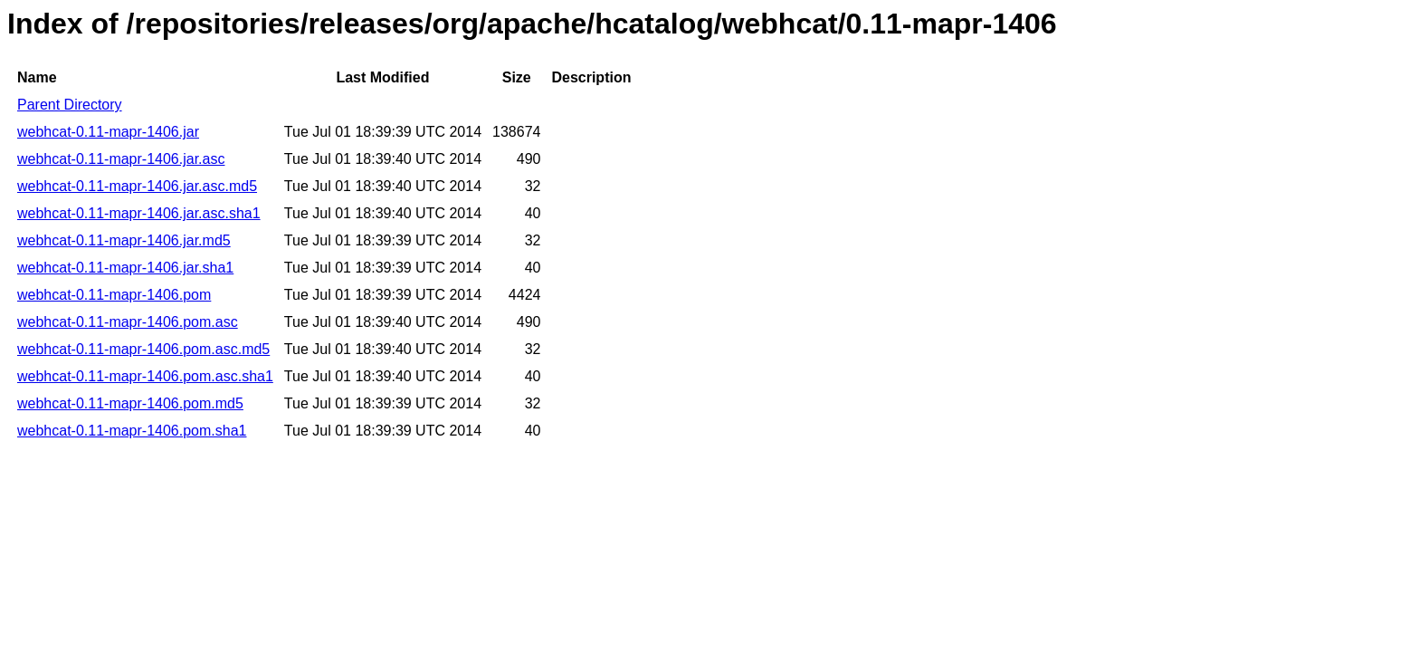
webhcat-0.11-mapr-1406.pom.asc (127, 322)
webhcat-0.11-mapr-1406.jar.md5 (124, 240)
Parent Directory (69, 104)
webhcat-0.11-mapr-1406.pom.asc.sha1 (145, 376)
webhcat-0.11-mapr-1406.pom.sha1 (131, 430)
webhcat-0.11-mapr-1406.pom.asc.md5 (143, 349)
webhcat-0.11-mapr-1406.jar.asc (120, 159)
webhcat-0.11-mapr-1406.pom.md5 (130, 403)
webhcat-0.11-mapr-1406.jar (108, 131)
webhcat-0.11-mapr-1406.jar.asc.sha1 (139, 213)
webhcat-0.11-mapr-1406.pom (114, 294)
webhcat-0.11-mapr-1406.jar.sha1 (125, 267)
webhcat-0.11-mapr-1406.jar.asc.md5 (137, 186)
